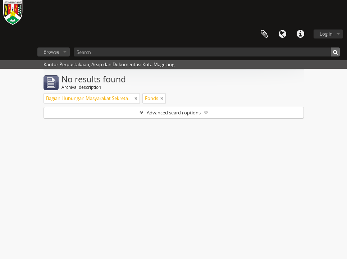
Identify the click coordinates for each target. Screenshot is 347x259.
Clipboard (264, 34)
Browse (51, 52)
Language (282, 34)
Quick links (300, 34)
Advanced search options (174, 112)
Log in (326, 34)
